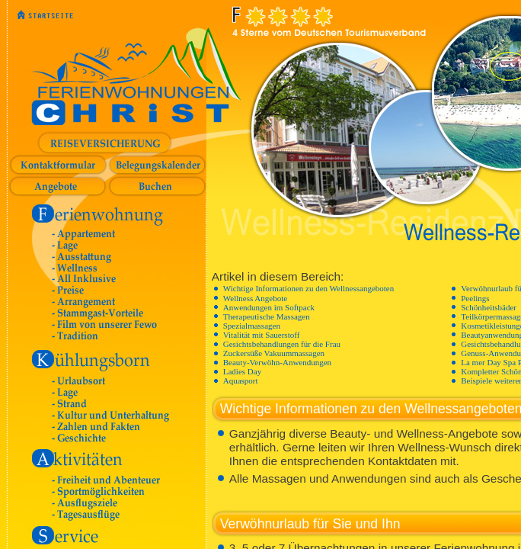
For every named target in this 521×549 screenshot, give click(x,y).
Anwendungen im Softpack (269, 307)
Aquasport (240, 380)
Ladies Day (242, 371)
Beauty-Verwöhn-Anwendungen (277, 362)
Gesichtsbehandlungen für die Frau (281, 343)
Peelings (475, 298)
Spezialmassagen (251, 325)
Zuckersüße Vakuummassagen (273, 353)
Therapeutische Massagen (266, 316)
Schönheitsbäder (488, 307)
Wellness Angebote (255, 298)
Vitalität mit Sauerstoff (261, 334)
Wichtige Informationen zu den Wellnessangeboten (309, 288)
